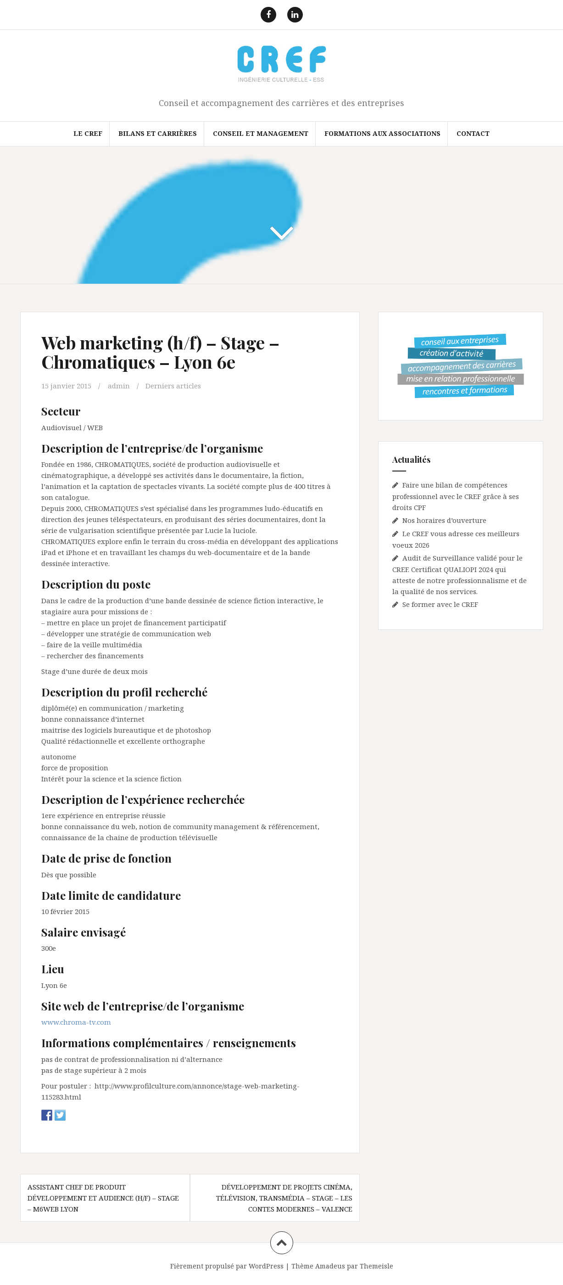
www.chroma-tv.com (76, 1022)
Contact (473, 133)
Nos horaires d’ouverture (444, 520)
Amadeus (330, 1266)
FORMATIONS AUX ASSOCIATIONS (382, 133)
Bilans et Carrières (157, 133)
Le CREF (87, 133)
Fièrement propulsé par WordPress (227, 1266)
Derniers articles (173, 385)
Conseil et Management (260, 133)
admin (119, 385)
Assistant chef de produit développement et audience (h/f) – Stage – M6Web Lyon (103, 1197)
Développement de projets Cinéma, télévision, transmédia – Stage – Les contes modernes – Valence (284, 1197)
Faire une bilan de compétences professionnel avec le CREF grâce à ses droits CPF (455, 496)
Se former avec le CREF (440, 604)
